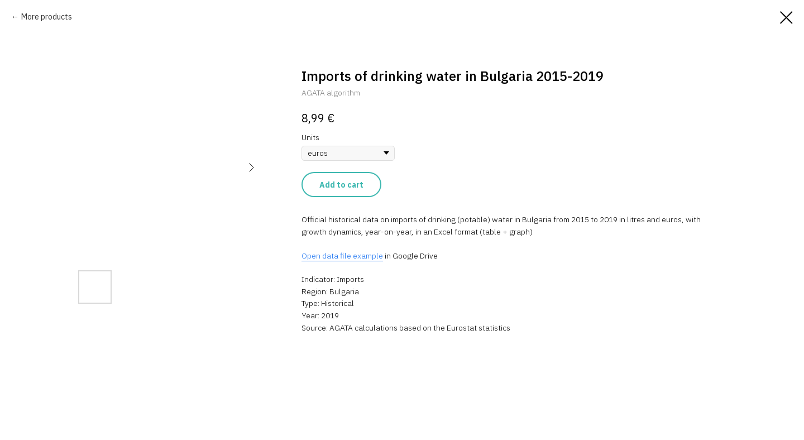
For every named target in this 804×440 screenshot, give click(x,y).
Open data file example (342, 256)
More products (46, 17)
